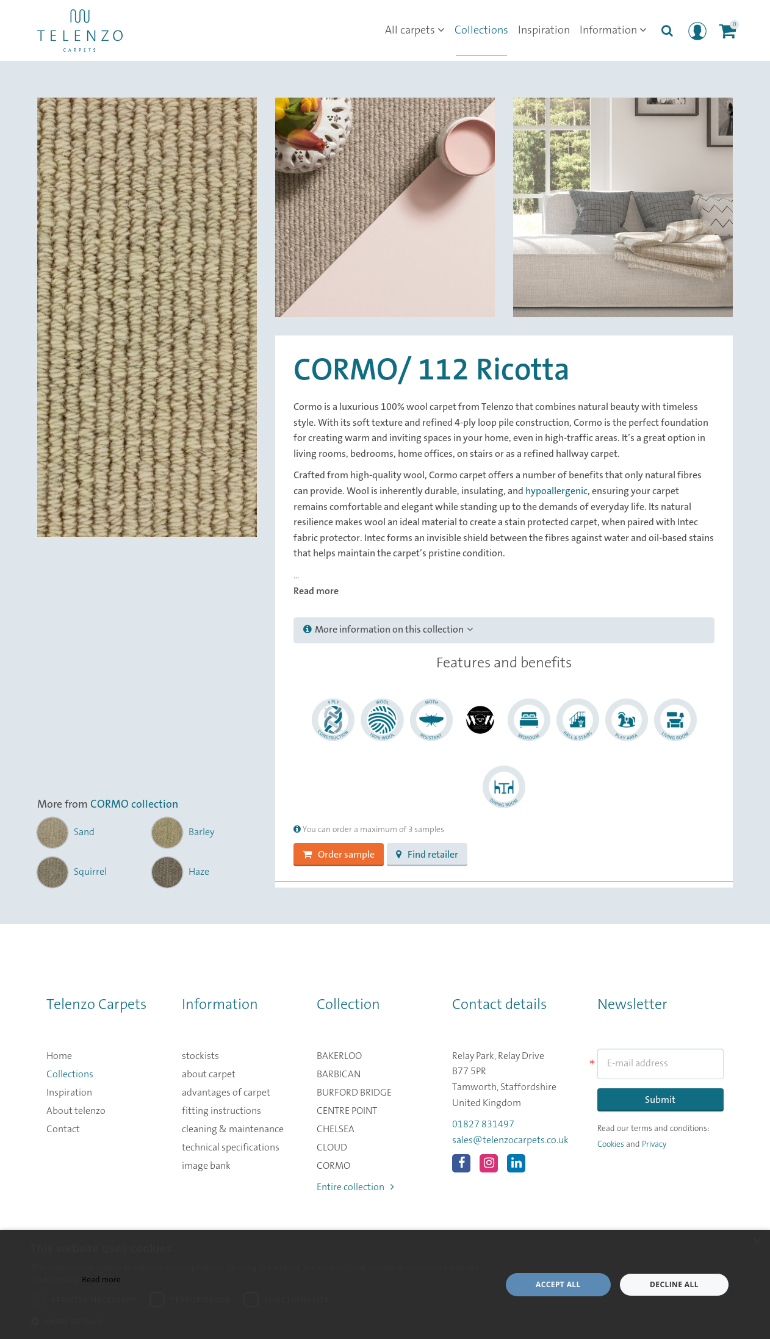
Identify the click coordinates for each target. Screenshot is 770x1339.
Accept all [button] (558, 1284)
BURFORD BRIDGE (354, 1092)
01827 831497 (483, 1124)
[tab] (504, 630)
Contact (63, 1129)
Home (59, 1055)
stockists (200, 1055)
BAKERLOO (339, 1055)
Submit (660, 1099)
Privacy (654, 1144)
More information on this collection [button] (388, 629)
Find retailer (427, 854)
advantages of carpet (226, 1092)
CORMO (333, 1165)
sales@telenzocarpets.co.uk (510, 1140)
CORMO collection (134, 805)
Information (613, 30)
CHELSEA (335, 1129)
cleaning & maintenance (233, 1129)
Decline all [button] (674, 1284)
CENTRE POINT (347, 1110)
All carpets (415, 30)
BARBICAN (339, 1074)
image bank (206, 1165)
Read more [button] (316, 591)
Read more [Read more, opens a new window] (101, 1279)
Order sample (339, 854)
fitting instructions (221, 1110)
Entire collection (355, 1187)
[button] (259, 1322)
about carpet (209, 1074)
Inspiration (544, 30)
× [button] (756, 1242)
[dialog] (385, 1284)
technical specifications (230, 1147)
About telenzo (76, 1110)
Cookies (610, 1144)
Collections (481, 30)
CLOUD (332, 1147)
